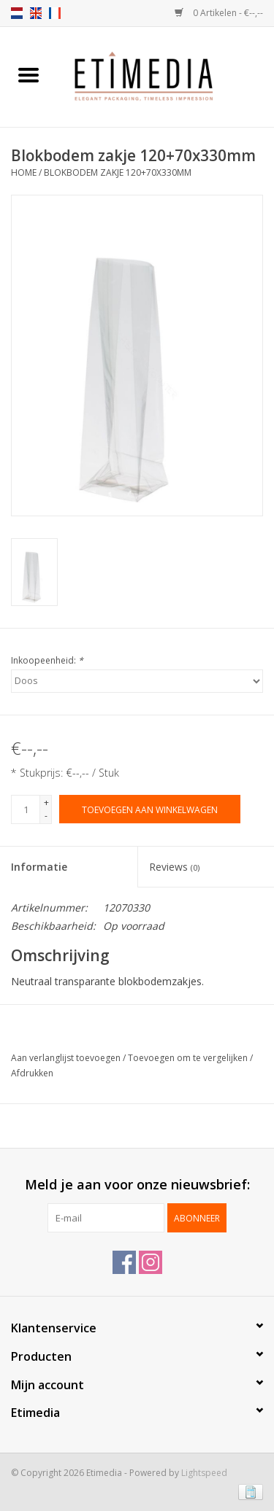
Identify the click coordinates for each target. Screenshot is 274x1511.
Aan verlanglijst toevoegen (67, 1058)
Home (24, 172)
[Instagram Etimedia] (150, 1262)
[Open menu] (28, 74)
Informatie (39, 867)
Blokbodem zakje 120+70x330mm (117, 172)
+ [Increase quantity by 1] (46, 802)
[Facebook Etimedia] (124, 1262)
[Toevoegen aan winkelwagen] (149, 809)
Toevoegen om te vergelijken (189, 1058)
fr (55, 13)
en (36, 13)
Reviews (174, 867)
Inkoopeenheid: (47, 660)
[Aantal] (25, 809)
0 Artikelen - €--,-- (219, 13)
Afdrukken (32, 1073)
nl (17, 13)
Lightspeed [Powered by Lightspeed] (204, 1473)
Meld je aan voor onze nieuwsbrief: (137, 1184)
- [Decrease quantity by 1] (46, 815)
